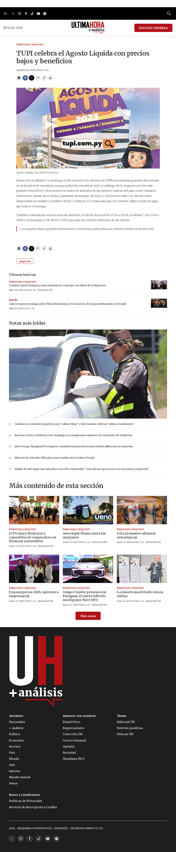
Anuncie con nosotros (79, 716)
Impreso (25, 261)
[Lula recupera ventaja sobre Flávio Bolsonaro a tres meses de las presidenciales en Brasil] (159, 303)
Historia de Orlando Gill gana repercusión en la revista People (54, 457)
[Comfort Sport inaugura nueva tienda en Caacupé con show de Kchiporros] (159, 285)
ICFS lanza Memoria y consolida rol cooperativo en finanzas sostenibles (32, 537)
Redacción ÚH (45, 290)
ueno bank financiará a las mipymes (84, 535)
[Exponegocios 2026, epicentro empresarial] (34, 569)
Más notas (88, 616)
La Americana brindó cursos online (140, 594)
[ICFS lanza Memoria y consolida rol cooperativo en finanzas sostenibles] (34, 510)
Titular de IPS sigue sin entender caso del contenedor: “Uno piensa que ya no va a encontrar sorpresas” (81, 469)
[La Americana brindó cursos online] (142, 569)
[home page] (88, 28)
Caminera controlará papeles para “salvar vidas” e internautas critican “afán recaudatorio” (74, 424)
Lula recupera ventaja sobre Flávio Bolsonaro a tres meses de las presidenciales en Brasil (67, 303)
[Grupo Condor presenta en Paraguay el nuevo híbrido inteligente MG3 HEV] (88, 569)
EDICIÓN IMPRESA (153, 28)
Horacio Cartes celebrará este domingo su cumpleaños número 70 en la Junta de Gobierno (73, 435)
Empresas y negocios (29, 44)
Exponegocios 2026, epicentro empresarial (33, 594)
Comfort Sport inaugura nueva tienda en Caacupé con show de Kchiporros (57, 285)
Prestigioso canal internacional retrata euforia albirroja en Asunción (73, 446)
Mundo (13, 300)
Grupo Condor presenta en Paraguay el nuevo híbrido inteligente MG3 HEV (84, 596)
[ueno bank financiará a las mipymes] (88, 510)
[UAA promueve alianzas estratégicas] (142, 510)
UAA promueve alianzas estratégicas (136, 535)
